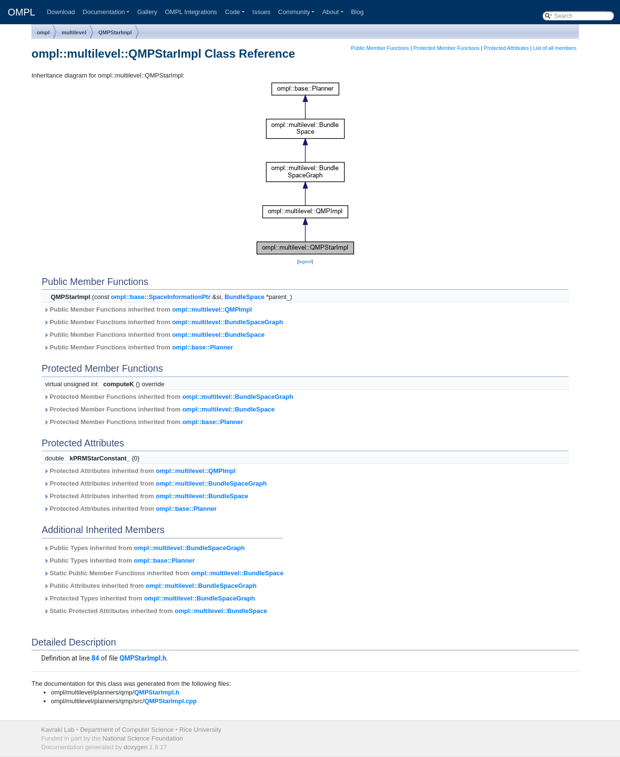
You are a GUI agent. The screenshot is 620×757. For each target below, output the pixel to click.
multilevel (74, 32)
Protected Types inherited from (149, 598)
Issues (261, 12)
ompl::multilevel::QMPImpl (212, 309)
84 (95, 658)
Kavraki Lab (58, 729)
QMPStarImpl (115, 32)
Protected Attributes (506, 48)
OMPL (21, 12)
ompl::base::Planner (202, 347)
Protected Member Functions (446, 48)
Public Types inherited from (144, 548)
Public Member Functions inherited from (148, 309)
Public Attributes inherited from (150, 585)
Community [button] (294, 12)
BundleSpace (244, 296)
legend (304, 261)
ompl (43, 32)
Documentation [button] (104, 12)
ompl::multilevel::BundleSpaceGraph (227, 322)
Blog (357, 12)
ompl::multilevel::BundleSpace (218, 334)
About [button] (330, 12)
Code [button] (232, 12)
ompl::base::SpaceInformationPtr (161, 296)
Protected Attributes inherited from (139, 470)
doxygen (136, 747)
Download (61, 12)
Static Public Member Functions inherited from (163, 573)
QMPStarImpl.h (143, 658)
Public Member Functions (380, 48)
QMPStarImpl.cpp (170, 701)
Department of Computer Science (126, 729)
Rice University (200, 729)
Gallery (147, 12)
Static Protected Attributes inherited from (155, 611)
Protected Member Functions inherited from (168, 396)
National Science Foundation (142, 738)
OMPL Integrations (191, 12)
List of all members (554, 48)
